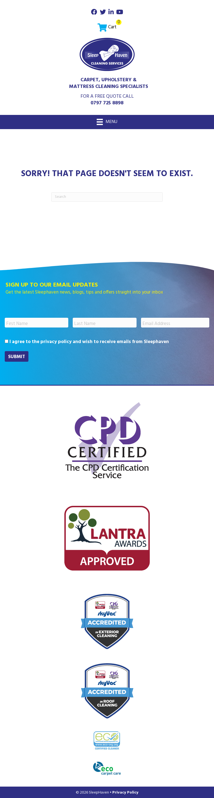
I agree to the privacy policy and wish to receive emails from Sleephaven (89, 342)
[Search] (107, 197)
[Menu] (107, 122)
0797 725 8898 (107, 103)
